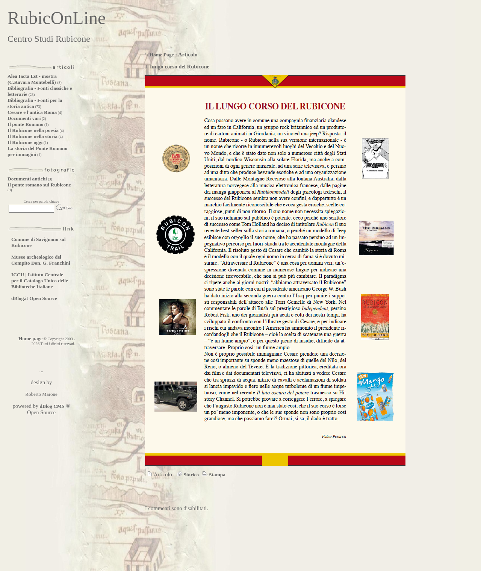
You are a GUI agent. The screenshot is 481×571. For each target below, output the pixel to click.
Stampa (212, 474)
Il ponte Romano (26, 124)
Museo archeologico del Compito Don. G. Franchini (40, 260)
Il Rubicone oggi (25, 142)
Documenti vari (24, 118)
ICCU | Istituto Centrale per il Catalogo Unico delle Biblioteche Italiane (39, 280)
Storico (187, 474)
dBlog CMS (51, 406)
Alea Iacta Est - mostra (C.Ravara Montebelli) (32, 79)
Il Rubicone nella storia (32, 136)
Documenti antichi (27, 179)
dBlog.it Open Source (34, 298)
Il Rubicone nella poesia (33, 130)
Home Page (162, 55)
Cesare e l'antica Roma (32, 112)
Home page (30, 338)
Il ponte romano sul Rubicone (39, 185)
